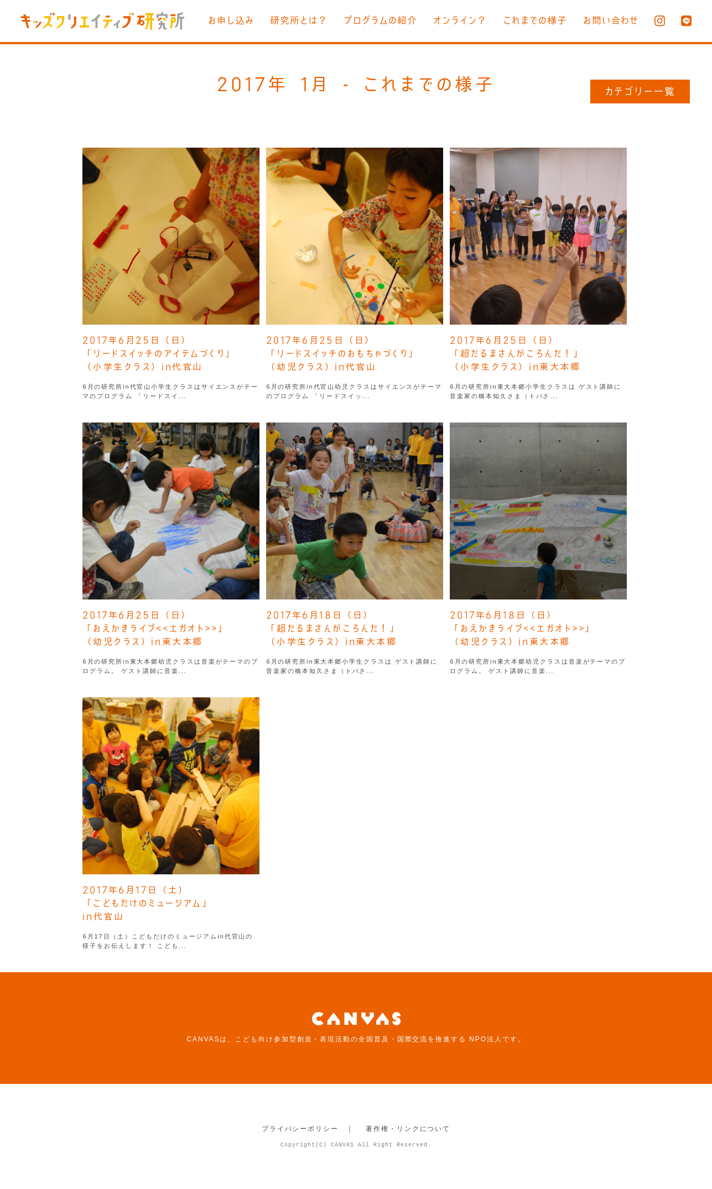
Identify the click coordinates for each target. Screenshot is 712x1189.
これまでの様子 (535, 20)
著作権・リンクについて (408, 1129)
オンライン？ (460, 20)
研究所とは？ (299, 20)
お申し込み (231, 20)
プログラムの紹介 (380, 20)
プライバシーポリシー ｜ (308, 1129)
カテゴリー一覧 (640, 91)
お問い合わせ (610, 20)
